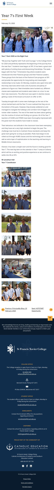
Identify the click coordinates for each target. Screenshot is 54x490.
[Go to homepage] (9, 3)
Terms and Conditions (27, 483)
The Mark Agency (27, 487)
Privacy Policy (27, 479)
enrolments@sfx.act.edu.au (27, 419)
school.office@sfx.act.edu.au (27, 374)
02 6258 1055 (27, 372)
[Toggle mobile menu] (50, 3)
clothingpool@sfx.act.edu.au (27, 434)
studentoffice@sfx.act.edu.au (27, 405)
